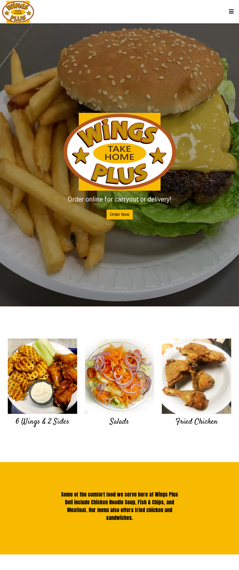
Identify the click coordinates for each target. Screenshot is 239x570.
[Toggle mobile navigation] (231, 11)
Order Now (119, 214)
